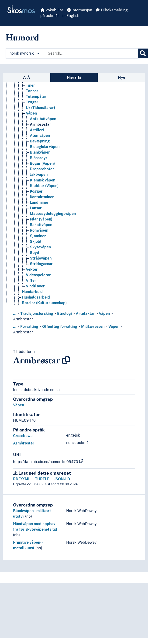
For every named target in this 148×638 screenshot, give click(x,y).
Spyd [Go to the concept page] (34, 255)
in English (70, 15)
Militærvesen (92, 326)
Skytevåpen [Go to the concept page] (40, 249)
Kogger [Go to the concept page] (36, 194)
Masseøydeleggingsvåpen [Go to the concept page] (53, 216)
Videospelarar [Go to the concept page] (38, 277)
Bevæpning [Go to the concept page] (40, 143)
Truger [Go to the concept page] (32, 104)
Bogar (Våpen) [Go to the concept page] (42, 166)
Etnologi (64, 313)
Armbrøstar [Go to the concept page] (40, 127)
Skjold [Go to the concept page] (35, 244)
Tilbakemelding (112, 10)
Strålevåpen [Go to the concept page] (41, 261)
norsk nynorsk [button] (24, 53)
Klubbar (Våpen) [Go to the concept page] (44, 188)
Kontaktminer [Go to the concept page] (42, 199)
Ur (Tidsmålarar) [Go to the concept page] (40, 110)
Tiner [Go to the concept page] (30, 88)
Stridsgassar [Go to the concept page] (41, 266)
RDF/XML (21, 479)
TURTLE (42, 479)
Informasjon (79, 10)
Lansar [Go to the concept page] (36, 210)
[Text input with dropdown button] (91, 53)
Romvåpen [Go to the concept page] (39, 233)
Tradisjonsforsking (36, 313)
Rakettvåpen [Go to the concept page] (41, 227)
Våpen (104, 313)
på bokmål (49, 15)
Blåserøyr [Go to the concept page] (38, 160)
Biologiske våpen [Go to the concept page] (44, 149)
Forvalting (29, 326)
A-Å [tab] (26, 77)
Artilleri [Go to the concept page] (37, 132)
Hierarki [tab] (74, 77)
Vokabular (51, 10)
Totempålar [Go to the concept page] (36, 99)
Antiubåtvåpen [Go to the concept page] (43, 121)
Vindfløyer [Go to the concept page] (35, 288)
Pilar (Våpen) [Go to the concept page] (41, 222)
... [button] (14, 313)
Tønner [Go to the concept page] (32, 93)
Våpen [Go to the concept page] (31, 116)
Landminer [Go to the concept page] (39, 205)
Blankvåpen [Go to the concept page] (40, 155)
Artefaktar (85, 313)
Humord (22, 37)
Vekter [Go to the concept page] (32, 272)
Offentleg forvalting (59, 326)
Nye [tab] (121, 77)
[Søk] (143, 53)
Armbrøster (23, 443)
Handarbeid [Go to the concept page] (32, 294)
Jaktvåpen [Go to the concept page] (39, 177)
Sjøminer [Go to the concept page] (38, 238)
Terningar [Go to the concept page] (34, 82)
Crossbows (22, 436)
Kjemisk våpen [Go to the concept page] (42, 183)
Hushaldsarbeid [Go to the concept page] (36, 300)
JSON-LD (62, 479)
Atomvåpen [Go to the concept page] (40, 138)
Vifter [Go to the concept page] (31, 283)
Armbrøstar (23, 319)
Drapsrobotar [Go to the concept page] (42, 171)
